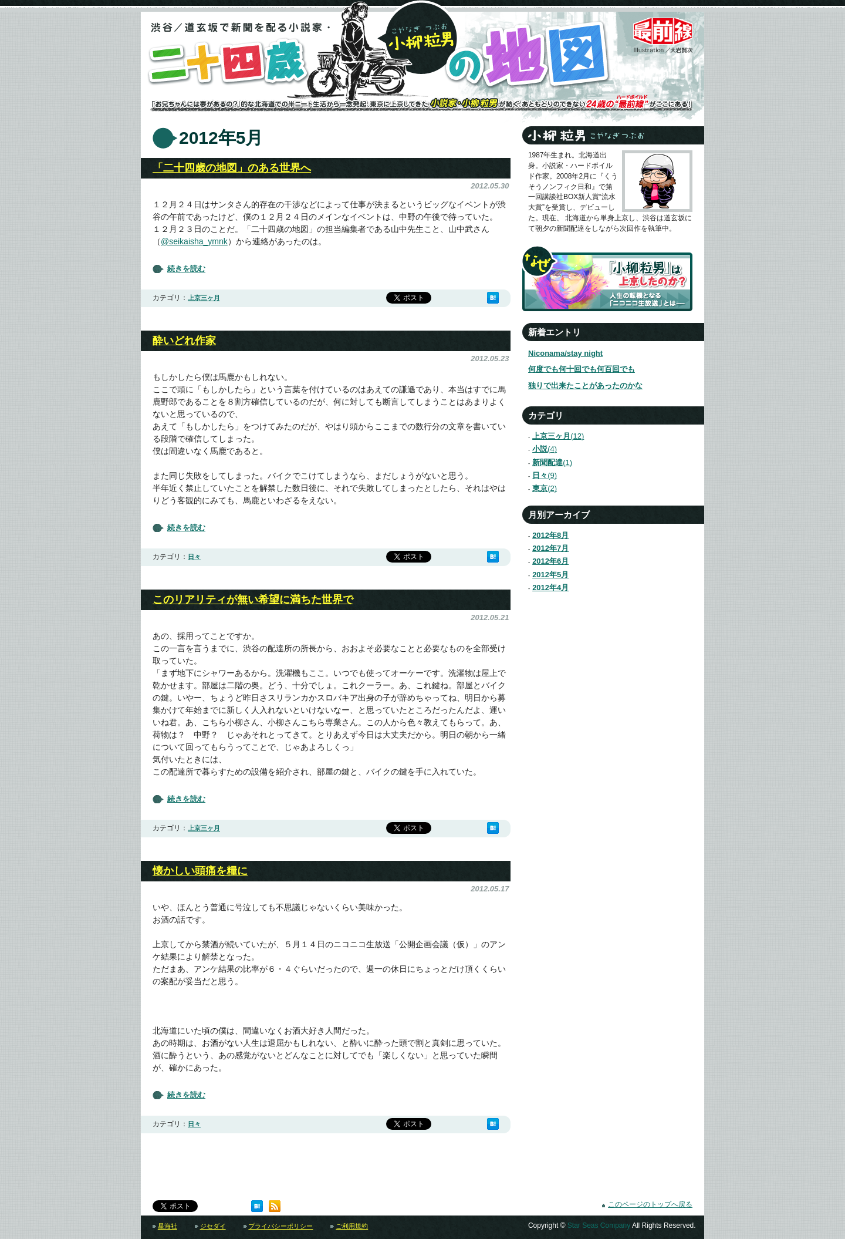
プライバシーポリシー (280, 1226)
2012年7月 (550, 548)
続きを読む (186, 269)
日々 (194, 556)
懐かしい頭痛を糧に (200, 871)
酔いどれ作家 (184, 340)
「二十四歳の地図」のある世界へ (232, 168)
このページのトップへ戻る (650, 1204)
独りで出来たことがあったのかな (585, 385)
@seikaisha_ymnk (194, 241)
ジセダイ (213, 1226)
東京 (539, 488)
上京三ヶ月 (204, 297)
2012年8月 (550, 535)
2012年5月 (550, 574)
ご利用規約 (352, 1226)
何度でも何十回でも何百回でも (581, 369)
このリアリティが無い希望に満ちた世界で (253, 599)
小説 (539, 449)
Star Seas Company (598, 1225)
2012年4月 (550, 587)
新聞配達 (547, 462)
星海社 (167, 1226)
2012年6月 (550, 561)
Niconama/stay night (565, 353)
